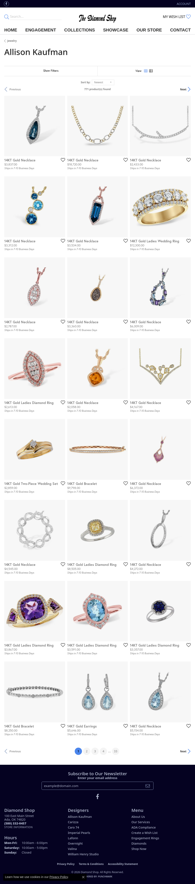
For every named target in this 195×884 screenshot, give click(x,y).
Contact (180, 30)
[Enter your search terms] (36, 16)
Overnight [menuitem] (75, 843)
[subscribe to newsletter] (147, 786)
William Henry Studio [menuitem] (83, 854)
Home (10, 30)
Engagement (40, 30)
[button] (183, 3)
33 (115, 751)
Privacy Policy (66, 864)
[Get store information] (18, 827)
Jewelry (12, 41)
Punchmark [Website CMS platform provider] (105, 876)
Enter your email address (98, 778)
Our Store (149, 30)
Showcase (115, 30)
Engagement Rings (145, 838)
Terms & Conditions (91, 864)
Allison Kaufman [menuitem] (80, 817)
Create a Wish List (144, 833)
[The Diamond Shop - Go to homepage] (97, 16)
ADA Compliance (143, 827)
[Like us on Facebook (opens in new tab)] (6, 3)
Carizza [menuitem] (73, 822)
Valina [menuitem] (72, 849)
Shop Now (138, 849)
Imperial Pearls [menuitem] (79, 833)
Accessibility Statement (123, 864)
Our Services (140, 822)
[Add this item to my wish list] (61, 159)
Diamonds (138, 843)
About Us (138, 817)
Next (183, 89)
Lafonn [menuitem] (73, 838)
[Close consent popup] (83, 877)
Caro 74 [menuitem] (73, 827)
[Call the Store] (15, 823)
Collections (79, 30)
